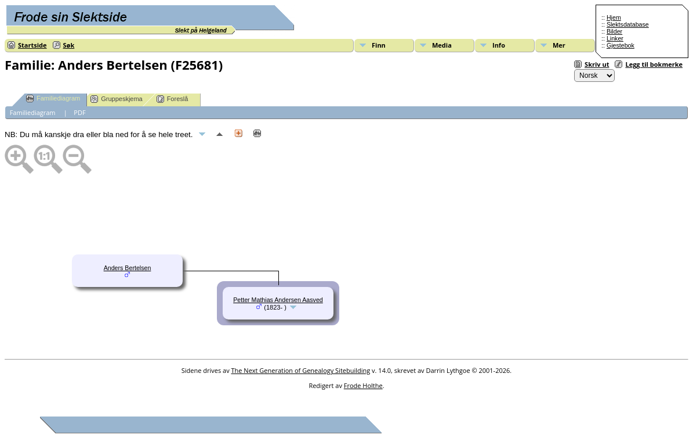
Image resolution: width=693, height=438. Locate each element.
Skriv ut (597, 64)
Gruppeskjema (116, 99)
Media (442, 45)
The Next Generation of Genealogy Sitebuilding (301, 370)
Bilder (614, 31)
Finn (379, 45)
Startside (32, 45)
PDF (79, 112)
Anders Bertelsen (127, 267)
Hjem (614, 17)
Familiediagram (53, 98)
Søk (69, 45)
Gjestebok (620, 45)
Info (498, 45)
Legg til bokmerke (654, 64)
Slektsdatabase (628, 24)
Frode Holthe (363, 385)
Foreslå (172, 99)
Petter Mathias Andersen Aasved (278, 299)
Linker (615, 38)
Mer (559, 45)
